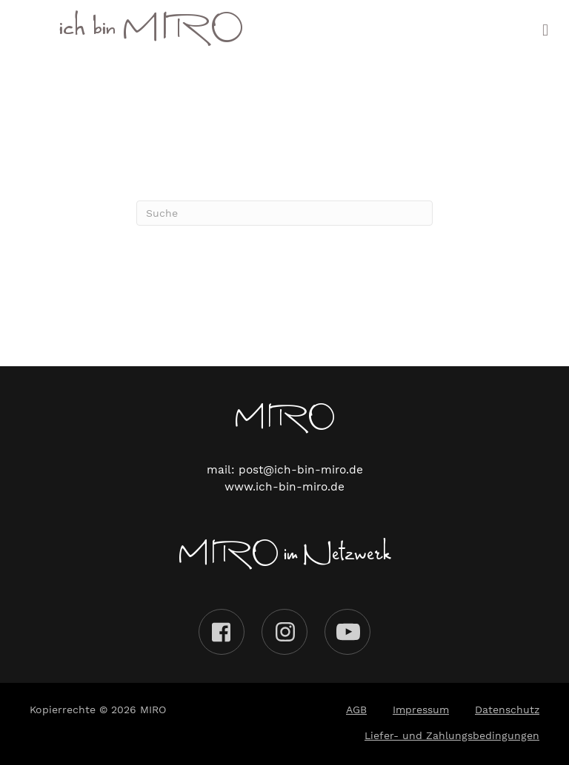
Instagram (284, 632)
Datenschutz (507, 709)
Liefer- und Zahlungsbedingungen (452, 735)
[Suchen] (284, 213)
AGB (356, 709)
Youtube (347, 632)
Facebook (221, 632)
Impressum (421, 709)
